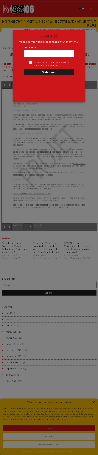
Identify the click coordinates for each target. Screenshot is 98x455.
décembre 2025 (13, 350)
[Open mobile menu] (82, 9)
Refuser (49, 442)
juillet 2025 (11, 381)
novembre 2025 (13, 356)
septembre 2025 (14, 368)
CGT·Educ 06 (19, 48)
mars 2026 (11, 331)
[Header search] (91, 9)
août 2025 (11, 374)
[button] (93, 407)
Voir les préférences (49, 450)
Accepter (49, 434)
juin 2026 (10, 313)
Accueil (27, 30)
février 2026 (12, 338)
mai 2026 (10, 319)
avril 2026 (11, 325)
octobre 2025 (12, 362)
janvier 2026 (12, 344)
